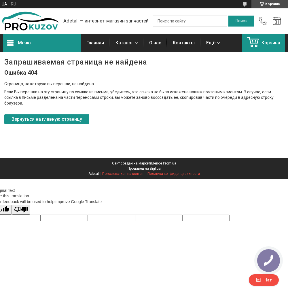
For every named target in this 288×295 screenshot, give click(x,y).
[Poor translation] (21, 210)
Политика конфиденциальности (173, 174)
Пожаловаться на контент (123, 174)
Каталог (124, 43)
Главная (95, 43)
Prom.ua (169, 163)
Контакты (184, 43)
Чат (264, 280)
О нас (155, 43)
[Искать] (241, 21)
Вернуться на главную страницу (47, 119)
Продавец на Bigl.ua (144, 169)
